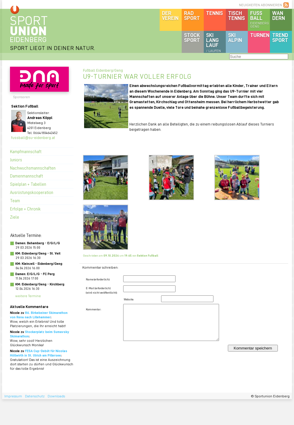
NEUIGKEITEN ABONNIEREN (260, 5)
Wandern (278, 15)
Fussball (260, 19)
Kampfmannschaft (25, 151)
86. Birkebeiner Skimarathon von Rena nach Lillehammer (39, 314)
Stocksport (192, 37)
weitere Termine (28, 296)
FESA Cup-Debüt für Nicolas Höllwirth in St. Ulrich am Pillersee (38, 353)
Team (15, 200)
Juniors (16, 159)
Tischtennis (236, 15)
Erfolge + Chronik (25, 208)
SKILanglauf (213, 42)
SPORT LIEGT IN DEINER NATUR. (52, 47)
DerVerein (170, 15)
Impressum (13, 396)
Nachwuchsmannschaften (33, 167)
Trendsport (280, 37)
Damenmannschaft (26, 175)
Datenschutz (35, 396)
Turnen (259, 35)
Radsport (192, 15)
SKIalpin (235, 37)
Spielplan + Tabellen (28, 184)
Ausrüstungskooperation (31, 192)
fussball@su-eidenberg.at (33, 137)
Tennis (214, 13)
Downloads (56, 396)
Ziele (14, 217)
